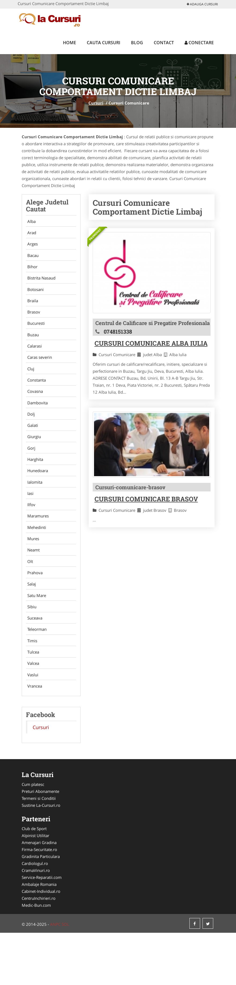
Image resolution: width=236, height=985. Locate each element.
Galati (31, 448)
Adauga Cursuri (202, 4)
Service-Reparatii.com (42, 929)
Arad (30, 234)
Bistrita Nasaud (40, 284)
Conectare (199, 43)
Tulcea (32, 700)
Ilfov (30, 536)
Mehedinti (35, 561)
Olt (29, 599)
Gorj (30, 473)
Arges (31, 246)
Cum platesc (33, 836)
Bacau (31, 259)
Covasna (34, 410)
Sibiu (30, 649)
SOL (65, 976)
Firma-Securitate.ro (39, 901)
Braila (31, 309)
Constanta (35, 398)
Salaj (30, 624)
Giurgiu (33, 461)
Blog (137, 43)
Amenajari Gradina (39, 894)
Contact (164, 43)
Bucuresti (34, 335)
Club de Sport (34, 880)
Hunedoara (36, 498)
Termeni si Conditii (39, 850)
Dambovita (36, 423)
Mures (32, 574)
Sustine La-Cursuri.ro (41, 857)
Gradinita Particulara (41, 908)
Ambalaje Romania (39, 936)
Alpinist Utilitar (35, 887)
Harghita (34, 486)
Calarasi (33, 360)
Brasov (32, 322)
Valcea (32, 712)
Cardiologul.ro (35, 915)
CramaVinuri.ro (36, 922)
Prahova (33, 612)
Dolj (29, 435)
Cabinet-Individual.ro (41, 943)
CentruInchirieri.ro (38, 950)
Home (69, 43)
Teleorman (35, 675)
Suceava (33, 662)
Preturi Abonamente (40, 843)
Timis (31, 687)
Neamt (32, 586)
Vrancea (33, 738)
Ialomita (33, 511)
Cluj (29, 385)
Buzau (32, 347)
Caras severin (38, 372)
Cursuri (95, 103)
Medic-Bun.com (36, 957)
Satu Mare (35, 637)
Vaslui (31, 725)
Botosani (34, 297)
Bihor (31, 272)
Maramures (36, 549)
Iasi (29, 524)
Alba (30, 221)
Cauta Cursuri (103, 43)
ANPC (55, 976)
